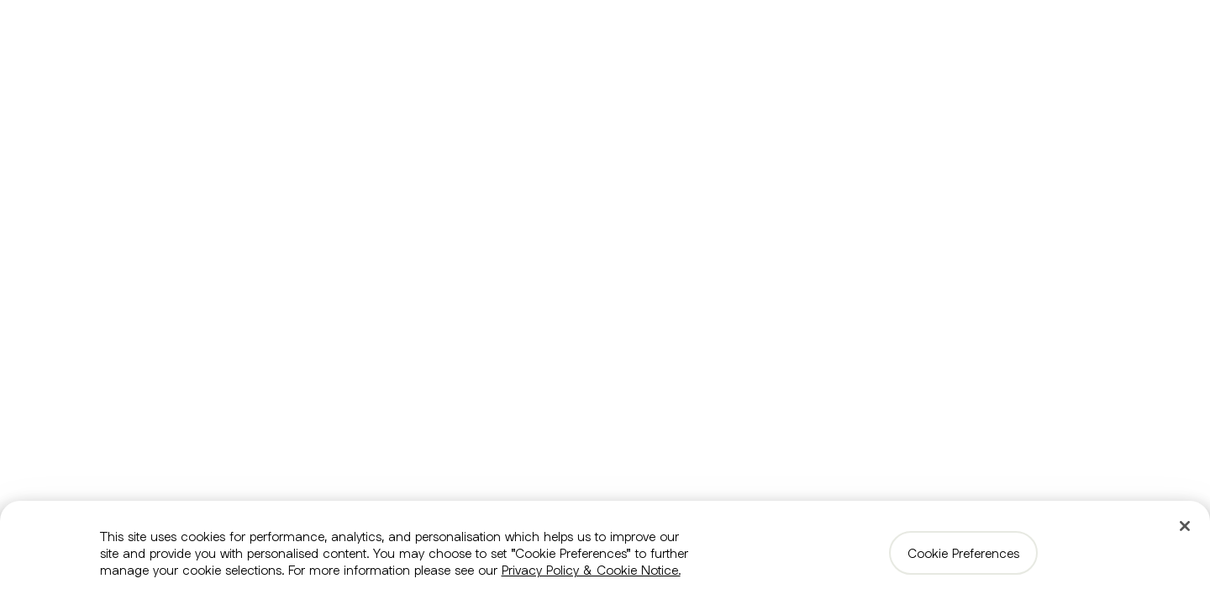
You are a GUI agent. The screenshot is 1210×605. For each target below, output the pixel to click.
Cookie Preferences (963, 552)
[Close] (1184, 526)
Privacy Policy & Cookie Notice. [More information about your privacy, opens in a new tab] (591, 569)
